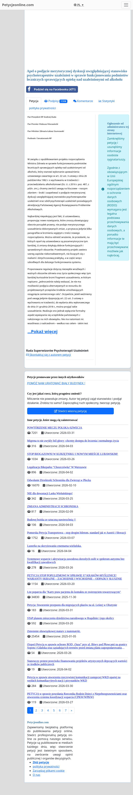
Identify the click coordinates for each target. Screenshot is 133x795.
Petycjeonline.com (18, 4)
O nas (36, 775)
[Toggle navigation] (126, 4)
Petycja (33, 101)
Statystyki (107, 101)
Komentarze (83, 101)
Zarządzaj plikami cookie (48, 771)
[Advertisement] (77, 39)
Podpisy (55, 101)
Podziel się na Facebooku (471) (51, 89)
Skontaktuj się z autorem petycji (48, 355)
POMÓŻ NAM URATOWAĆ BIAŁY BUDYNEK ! (56, 383)
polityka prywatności (42, 108)
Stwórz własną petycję (70, 411)
